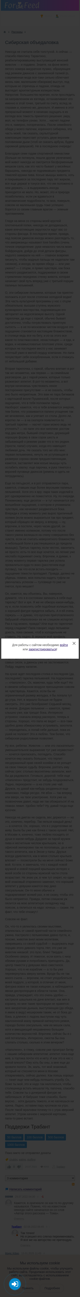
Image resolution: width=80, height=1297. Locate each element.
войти (64, 645)
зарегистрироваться (42, 649)
